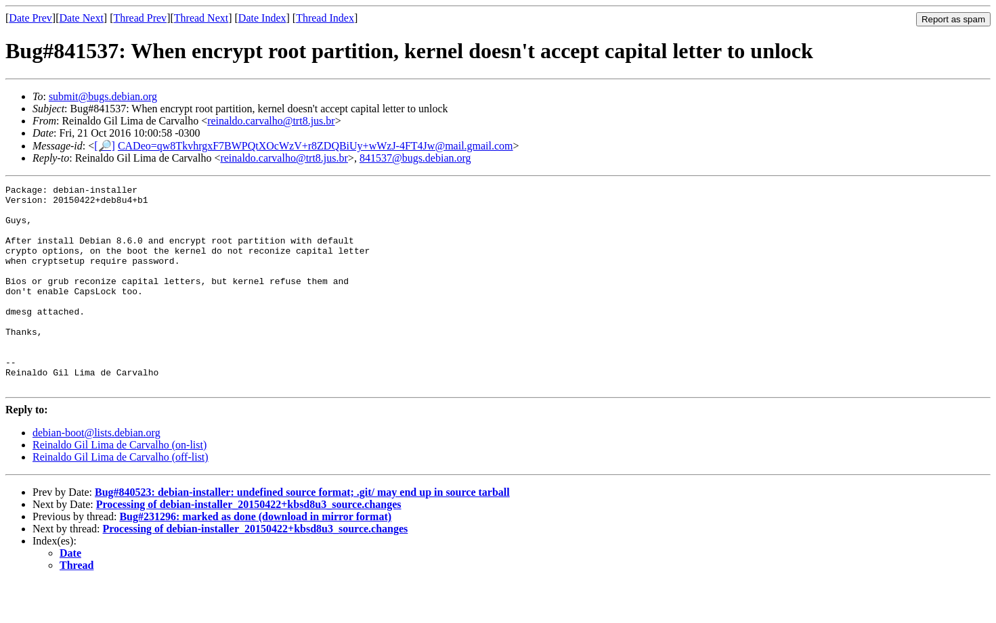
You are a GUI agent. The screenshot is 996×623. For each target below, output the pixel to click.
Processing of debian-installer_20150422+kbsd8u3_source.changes (249, 545)
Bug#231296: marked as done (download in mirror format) (255, 557)
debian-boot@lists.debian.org (96, 473)
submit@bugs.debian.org (103, 96)
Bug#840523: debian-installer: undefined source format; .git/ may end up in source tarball (302, 532)
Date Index (262, 18)
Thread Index (325, 18)
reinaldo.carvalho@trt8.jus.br (270, 120)
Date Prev (30, 18)
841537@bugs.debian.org (415, 158)
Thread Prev (140, 18)
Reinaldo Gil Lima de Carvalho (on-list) (120, 485)
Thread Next (201, 18)
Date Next (82, 18)
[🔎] (104, 146)
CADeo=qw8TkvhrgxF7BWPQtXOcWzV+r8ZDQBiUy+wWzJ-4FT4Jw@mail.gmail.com (315, 146)
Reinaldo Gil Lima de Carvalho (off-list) (121, 497)
